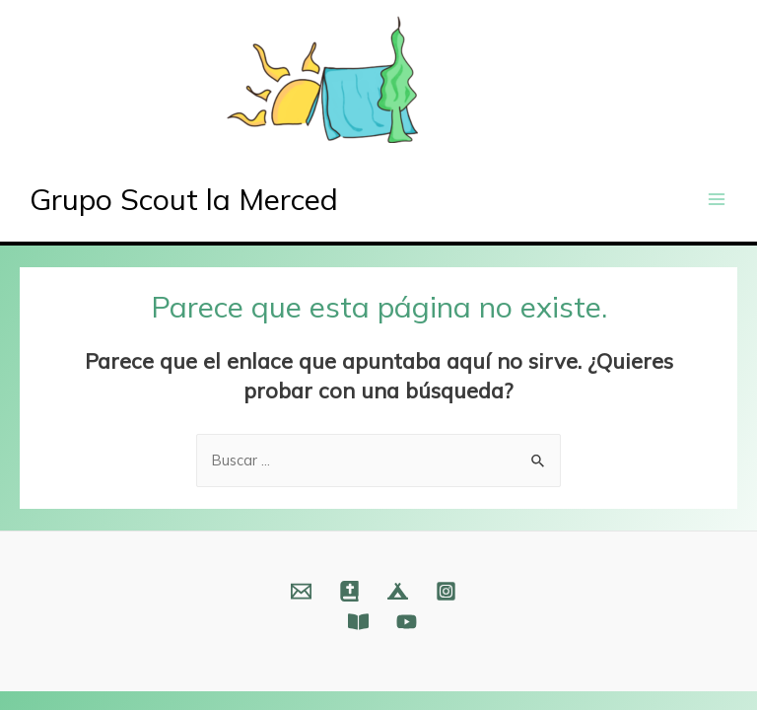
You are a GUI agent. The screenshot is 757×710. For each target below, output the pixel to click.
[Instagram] (446, 591)
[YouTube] (406, 621)
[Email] (301, 591)
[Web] (349, 591)
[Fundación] (358, 621)
